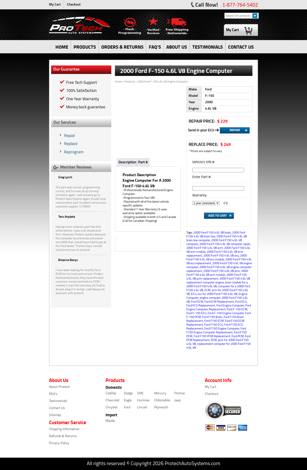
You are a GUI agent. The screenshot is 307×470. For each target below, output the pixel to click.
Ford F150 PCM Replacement (212, 336)
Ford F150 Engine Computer (221, 328)
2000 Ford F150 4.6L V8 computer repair (224, 244)
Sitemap (55, 415)
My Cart (55, 4)
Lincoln (142, 407)
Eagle (128, 400)
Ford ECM (197, 301)
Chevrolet (113, 400)
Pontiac (179, 393)
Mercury (160, 393)
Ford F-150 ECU (196, 313)
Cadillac (111, 393)
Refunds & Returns (63, 436)
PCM (214, 340)
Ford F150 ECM (214, 321)
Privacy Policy (59, 443)
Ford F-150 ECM (237, 309)
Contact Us (57, 408)
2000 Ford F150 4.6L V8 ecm (204, 248)
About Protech (59, 387)
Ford (127, 407)
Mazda (110, 421)
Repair (69, 136)
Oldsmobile (162, 400)
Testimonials (58, 401)
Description (127, 162)
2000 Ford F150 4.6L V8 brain (212, 232)
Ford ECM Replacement (219, 301)
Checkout (74, 4)
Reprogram (74, 152)
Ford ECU (241, 301)
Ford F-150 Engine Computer (226, 313)
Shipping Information (64, 429)
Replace (71, 144)
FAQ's (53, 394)
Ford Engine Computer (230, 305)
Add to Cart (217, 215)
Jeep (177, 400)
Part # (143, 162)
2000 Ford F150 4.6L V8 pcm (221, 271)
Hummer (143, 400)
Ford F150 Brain (212, 317)
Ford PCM (238, 336)
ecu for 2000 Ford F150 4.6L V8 (217, 294)
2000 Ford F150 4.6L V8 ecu (221, 255)
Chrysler (112, 407)
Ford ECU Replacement (200, 305)
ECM (207, 290)
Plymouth (161, 407)
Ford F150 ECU (213, 324)
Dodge (128, 393)
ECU (193, 294)
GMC (140, 393)
